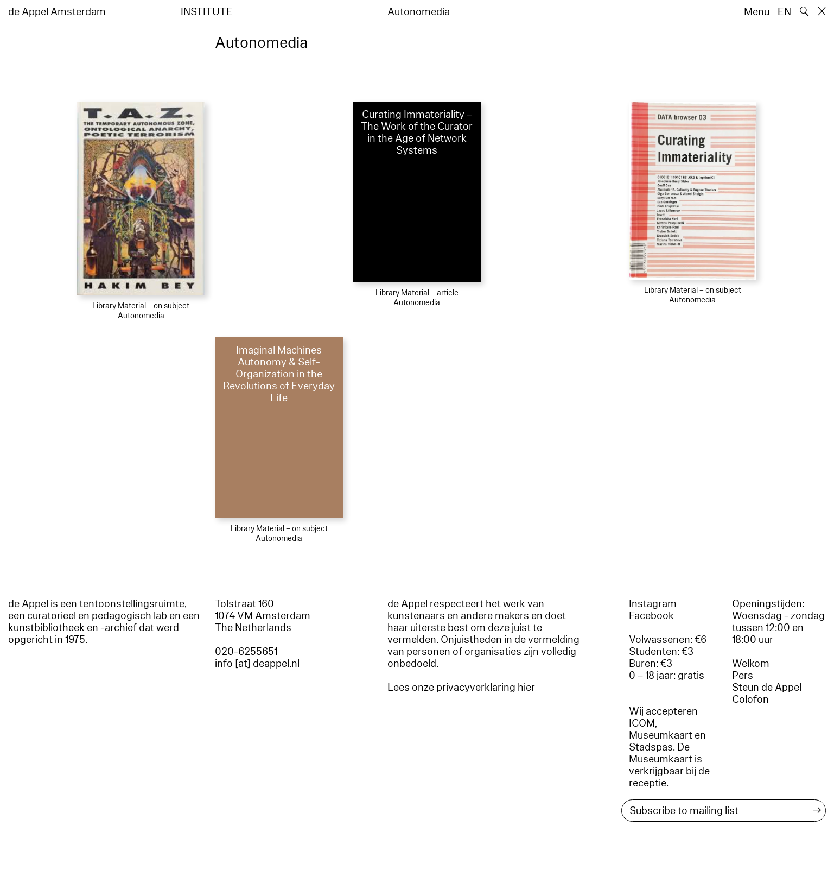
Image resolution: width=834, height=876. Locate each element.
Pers (742, 676)
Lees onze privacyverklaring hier (461, 687)
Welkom (750, 664)
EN (784, 12)
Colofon (750, 699)
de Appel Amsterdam (57, 12)
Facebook (651, 616)
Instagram (653, 604)
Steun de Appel (766, 687)
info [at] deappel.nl (257, 664)
